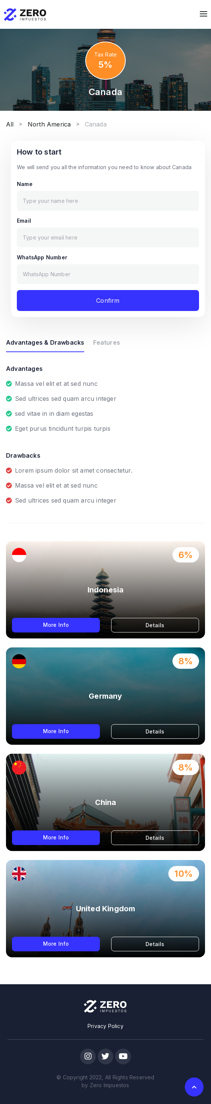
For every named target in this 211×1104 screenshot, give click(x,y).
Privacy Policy (105, 1026)
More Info (56, 625)
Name (25, 184)
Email (24, 220)
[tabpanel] (105, 428)
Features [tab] (106, 342)
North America (49, 124)
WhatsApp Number (42, 257)
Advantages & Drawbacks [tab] (45, 342)
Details (155, 625)
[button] (194, 1087)
